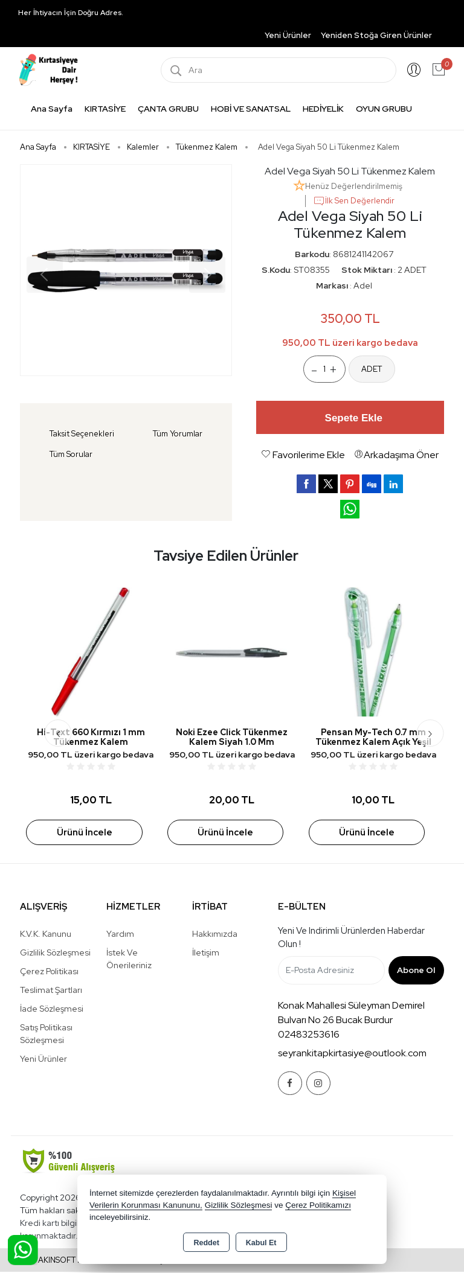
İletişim (205, 953)
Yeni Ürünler (43, 1059)
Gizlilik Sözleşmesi (55, 953)
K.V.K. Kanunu (45, 935)
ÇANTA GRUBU (168, 108)
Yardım (120, 935)
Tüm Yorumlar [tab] (177, 434)
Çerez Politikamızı (318, 1205)
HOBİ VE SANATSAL (251, 108)
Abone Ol (416, 971)
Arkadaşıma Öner (396, 454)
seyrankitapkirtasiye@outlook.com (352, 1054)
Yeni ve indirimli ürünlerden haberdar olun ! (351, 939)
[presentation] (58, 733)
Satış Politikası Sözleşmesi (46, 1035)
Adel (362, 285)
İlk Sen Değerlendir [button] (354, 201)
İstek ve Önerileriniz (129, 960)
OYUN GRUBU (384, 108)
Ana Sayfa (51, 108)
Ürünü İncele (84, 833)
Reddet (206, 1243)
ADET (371, 369)
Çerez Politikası (49, 972)
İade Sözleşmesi (51, 1009)
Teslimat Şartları (51, 991)
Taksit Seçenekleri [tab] (82, 434)
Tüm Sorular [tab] (71, 454)
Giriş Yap (413, 70)
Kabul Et (261, 1243)
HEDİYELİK (323, 108)
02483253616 (309, 1035)
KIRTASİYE (105, 108)
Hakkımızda (214, 935)
